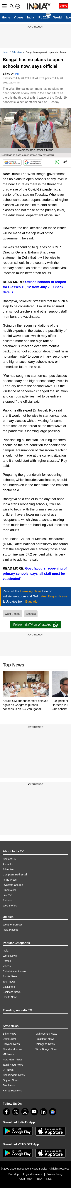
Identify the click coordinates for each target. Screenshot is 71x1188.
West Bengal (12, 613)
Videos (18, 17)
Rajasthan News (45, 1038)
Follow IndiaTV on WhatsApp (35, 625)
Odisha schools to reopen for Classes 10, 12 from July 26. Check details (34, 287)
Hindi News (9, 890)
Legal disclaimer (32, 1174)
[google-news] (52, 1111)
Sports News (10, 976)
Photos (7, 960)
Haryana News (11, 1044)
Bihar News (9, 1033)
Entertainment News (14, 971)
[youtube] (34, 1111)
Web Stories (10, 905)
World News (10, 955)
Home (6, 17)
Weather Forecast (13, 924)
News (5, 52)
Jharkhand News (12, 1049)
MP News (8, 1054)
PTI (17, 73)
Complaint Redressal (15, 874)
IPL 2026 (44, 17)
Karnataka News (12, 1090)
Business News (12, 991)
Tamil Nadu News (13, 1064)
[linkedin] (43, 1111)
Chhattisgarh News (14, 1075)
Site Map (13, 1174)
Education (17, 52)
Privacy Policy (55, 1174)
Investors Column (13, 884)
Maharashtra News (46, 1033)
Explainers (9, 986)
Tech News (9, 981)
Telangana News (45, 1044)
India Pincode (10, 929)
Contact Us (9, 859)
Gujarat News (10, 1080)
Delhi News (9, 1038)
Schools (31, 613)
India (30, 17)
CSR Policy (26, 1178)
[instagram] (25, 1111)
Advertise (8, 869)
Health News (10, 997)
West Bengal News (46, 1049)
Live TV (7, 895)
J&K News (9, 1085)
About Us (8, 864)
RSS (49, 1178)
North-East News (12, 1059)
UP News (8, 1069)
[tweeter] (15, 1111)
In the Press (10, 879)
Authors (7, 900)
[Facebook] (6, 1111)
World (57, 17)
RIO (39, 1178)
